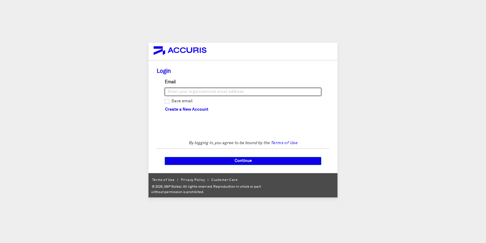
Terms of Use (284, 143)
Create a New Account (186, 110)
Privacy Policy (193, 180)
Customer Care (224, 180)
